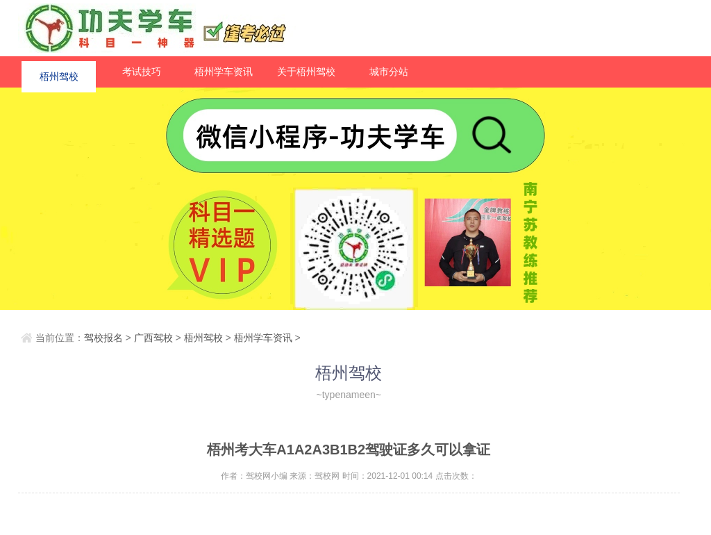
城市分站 (388, 71)
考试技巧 (141, 71)
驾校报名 (103, 337)
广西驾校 (153, 337)
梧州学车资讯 (223, 71)
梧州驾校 (59, 71)
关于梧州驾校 (306, 71)
